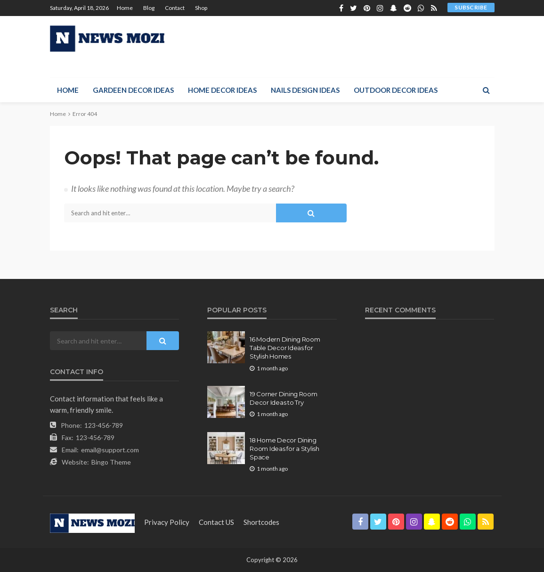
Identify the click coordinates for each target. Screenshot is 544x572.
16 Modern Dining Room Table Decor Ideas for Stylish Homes (285, 347)
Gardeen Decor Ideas (133, 90)
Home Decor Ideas (222, 90)
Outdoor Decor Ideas (396, 90)
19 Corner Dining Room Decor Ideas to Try (283, 398)
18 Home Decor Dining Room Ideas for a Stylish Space (284, 448)
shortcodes (261, 522)
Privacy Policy (166, 522)
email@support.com (110, 450)
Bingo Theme (111, 462)
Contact (175, 7)
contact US (216, 522)
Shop (201, 7)
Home (125, 7)
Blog (148, 7)
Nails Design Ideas (305, 90)
